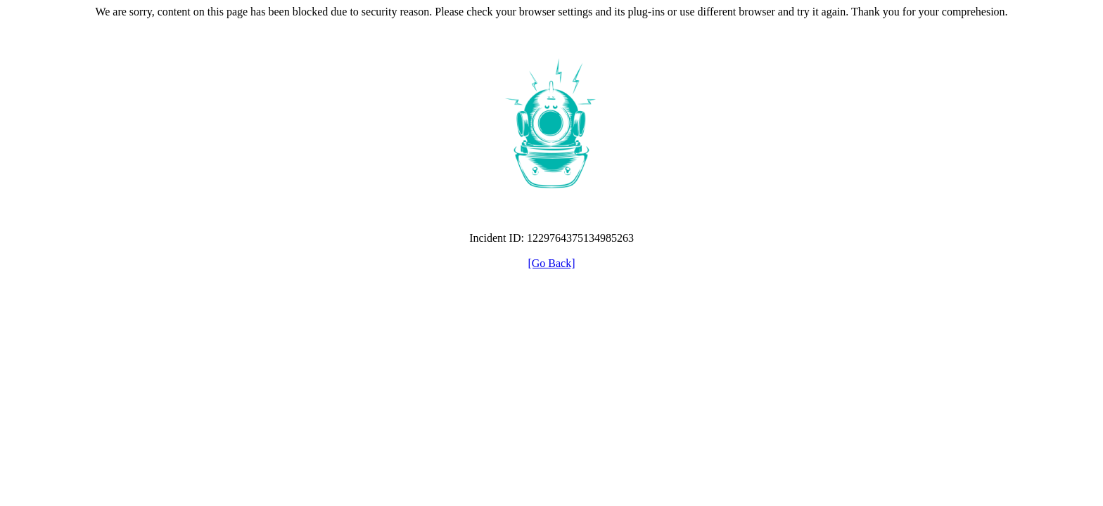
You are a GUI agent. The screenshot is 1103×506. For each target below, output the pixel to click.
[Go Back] (551, 263)
